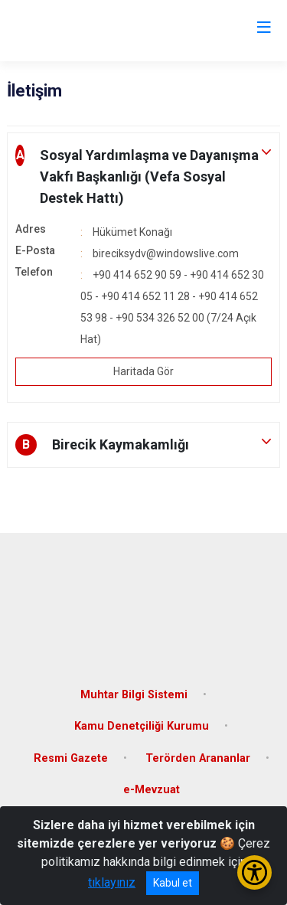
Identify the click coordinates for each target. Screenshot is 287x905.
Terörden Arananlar (197, 758)
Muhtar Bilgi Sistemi (134, 694)
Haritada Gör (143, 371)
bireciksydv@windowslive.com (166, 253)
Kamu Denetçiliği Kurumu (141, 726)
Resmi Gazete (71, 758)
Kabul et (172, 883)
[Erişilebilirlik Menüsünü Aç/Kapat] (254, 872)
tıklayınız (111, 882)
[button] (143, 177)
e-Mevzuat (151, 789)
